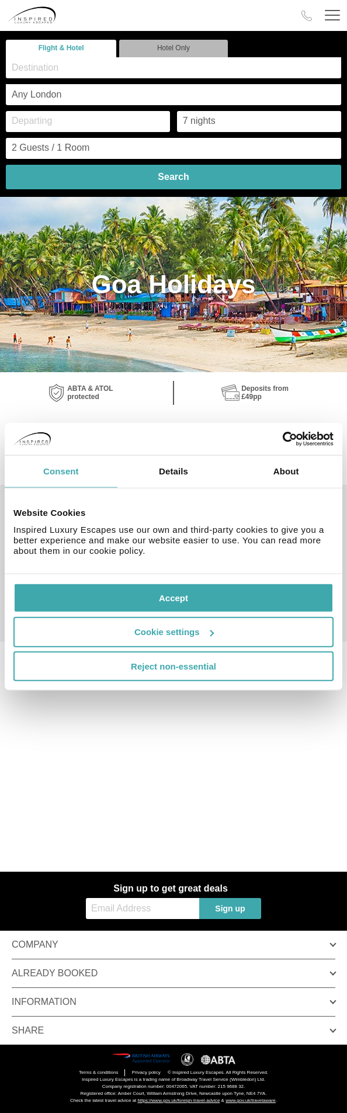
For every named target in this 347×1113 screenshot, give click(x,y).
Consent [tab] (61, 471)
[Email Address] (142, 908)
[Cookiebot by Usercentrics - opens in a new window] (282, 438)
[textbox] (179, 67)
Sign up (230, 908)
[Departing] (88, 121)
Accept (173, 597)
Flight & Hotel (61, 48)
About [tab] (286, 471)
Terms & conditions (99, 1072)
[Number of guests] (173, 148)
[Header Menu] (332, 15)
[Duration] (259, 121)
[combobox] (173, 67)
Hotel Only (173, 48)
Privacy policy (146, 1072)
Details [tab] (173, 471)
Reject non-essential (173, 666)
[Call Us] (306, 16)
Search (173, 177)
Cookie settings (174, 632)
